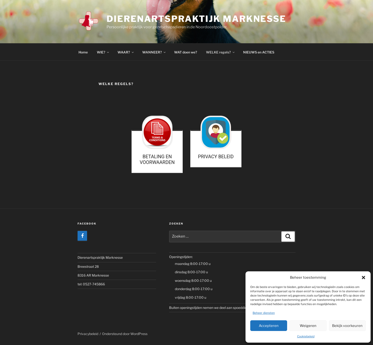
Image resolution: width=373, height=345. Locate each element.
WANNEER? (154, 52)
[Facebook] (82, 236)
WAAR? (126, 52)
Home (83, 52)
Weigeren (308, 326)
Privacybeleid (88, 334)
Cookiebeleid (305, 336)
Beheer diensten (264, 313)
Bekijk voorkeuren (347, 326)
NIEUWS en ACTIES (258, 52)
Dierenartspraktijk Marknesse (196, 19)
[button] (363, 277)
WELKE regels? (220, 52)
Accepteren (269, 326)
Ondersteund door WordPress (124, 334)
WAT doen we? (185, 52)
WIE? (103, 52)
